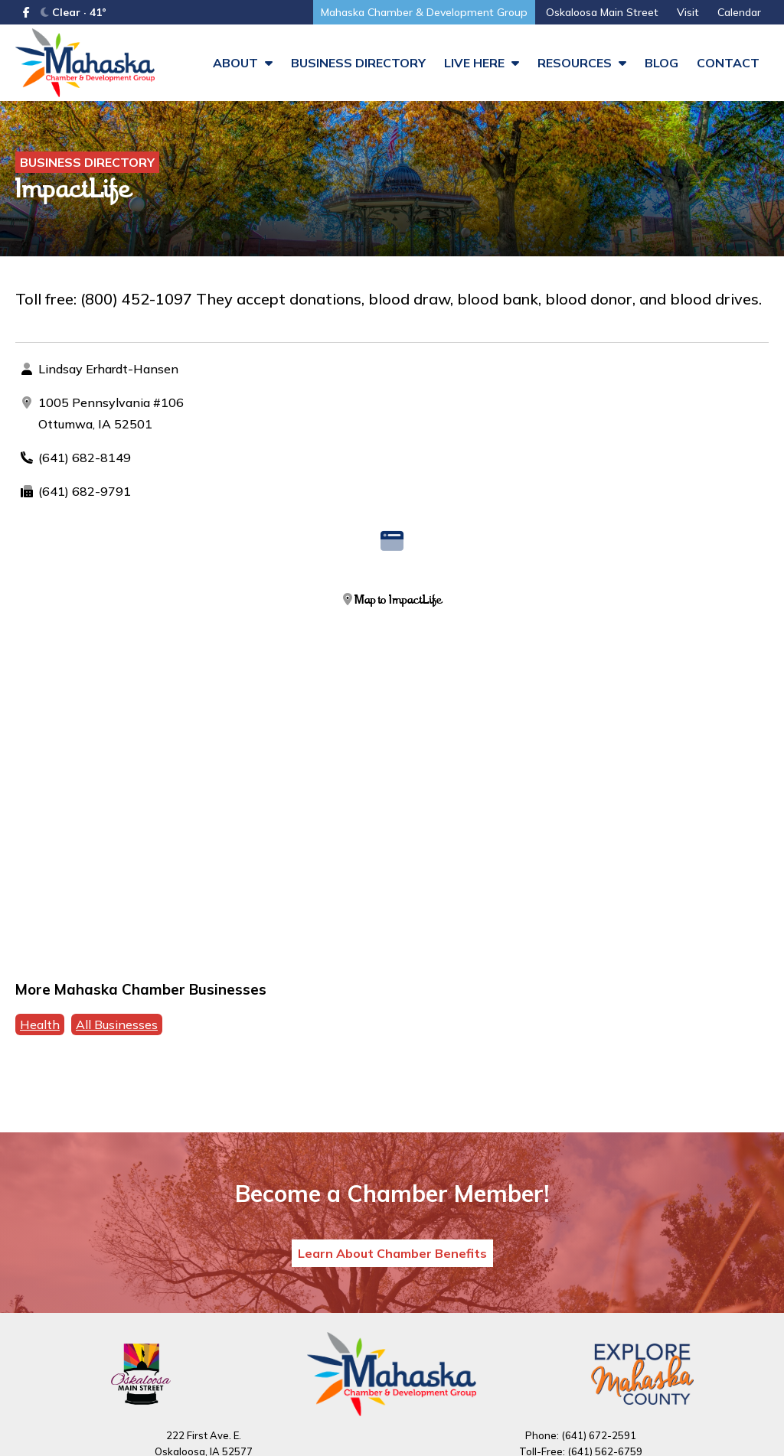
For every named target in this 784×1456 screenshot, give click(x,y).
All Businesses (117, 1024)
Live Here (481, 62)
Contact (728, 62)
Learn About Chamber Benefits (392, 1253)
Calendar (739, 12)
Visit (688, 12)
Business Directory (358, 62)
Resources (581, 62)
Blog (661, 62)
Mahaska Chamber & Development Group (424, 12)
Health (40, 1024)
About (243, 62)
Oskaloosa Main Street (602, 12)
